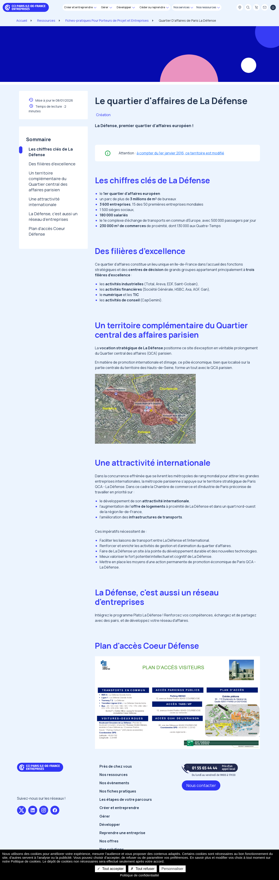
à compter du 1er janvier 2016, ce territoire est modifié (180, 153)
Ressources (46, 20)
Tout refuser (143, 869)
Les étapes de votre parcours (125, 799)
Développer (109, 824)
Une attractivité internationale (44, 201)
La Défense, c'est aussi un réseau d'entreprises (53, 216)
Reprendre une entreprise (122, 832)
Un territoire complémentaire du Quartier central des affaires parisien (48, 181)
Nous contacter (201, 785)
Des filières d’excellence (52, 163)
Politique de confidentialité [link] (139, 875)
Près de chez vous (115, 766)
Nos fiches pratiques (117, 791)
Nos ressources (113, 774)
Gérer (104, 816)
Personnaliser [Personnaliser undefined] (172, 869)
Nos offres (108, 841)
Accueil (21, 20)
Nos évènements (114, 782)
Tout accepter (110, 869)
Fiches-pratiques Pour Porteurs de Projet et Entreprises (107, 20)
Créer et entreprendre (119, 807)
